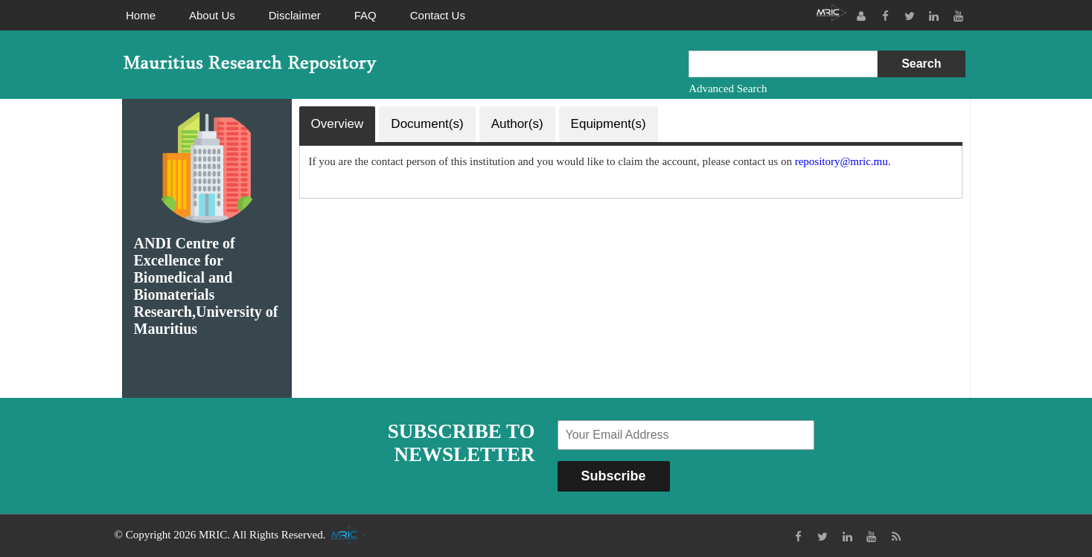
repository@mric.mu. (843, 161)
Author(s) (517, 124)
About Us (212, 15)
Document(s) (427, 124)
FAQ (365, 15)
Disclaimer (295, 15)
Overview (337, 124)
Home (141, 15)
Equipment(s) (608, 124)
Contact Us (437, 15)
